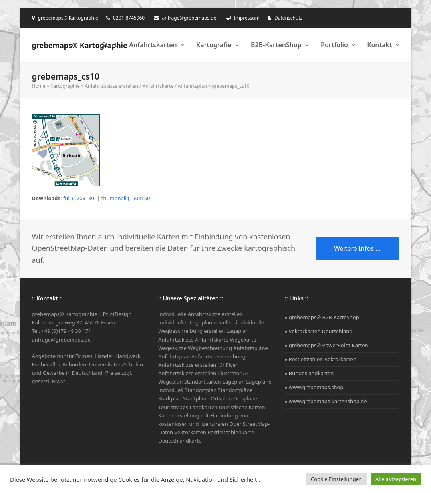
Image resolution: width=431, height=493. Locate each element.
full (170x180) (79, 198)
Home (39, 86)
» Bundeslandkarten (309, 373)
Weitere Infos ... (357, 248)
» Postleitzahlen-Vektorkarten (320, 359)
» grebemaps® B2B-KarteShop (322, 317)
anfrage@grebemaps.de (189, 17)
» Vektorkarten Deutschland (319, 331)
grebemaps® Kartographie (79, 45)
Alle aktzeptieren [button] (395, 479)
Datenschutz (288, 17)
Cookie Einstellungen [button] (336, 479)
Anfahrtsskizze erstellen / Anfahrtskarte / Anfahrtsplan (146, 86)
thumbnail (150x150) (126, 198)
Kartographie (65, 86)
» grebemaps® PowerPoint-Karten (326, 345)
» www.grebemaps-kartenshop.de (326, 401)
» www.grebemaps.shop (314, 387)
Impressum (247, 17)
